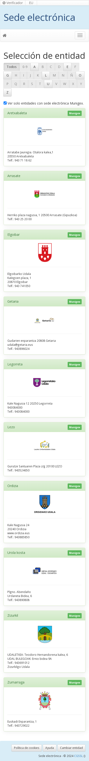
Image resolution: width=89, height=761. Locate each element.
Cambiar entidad (71, 748)
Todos (12, 66)
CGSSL (79, 756)
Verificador (13, 2)
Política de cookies (26, 748)
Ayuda (49, 748)
